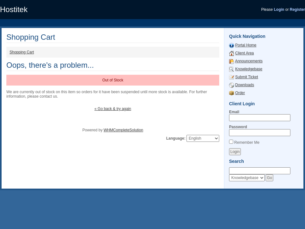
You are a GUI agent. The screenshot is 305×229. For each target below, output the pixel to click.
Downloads (244, 85)
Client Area (244, 53)
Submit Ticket (246, 77)
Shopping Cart (22, 52)
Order (240, 93)
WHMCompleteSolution (123, 130)
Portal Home (245, 45)
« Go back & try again (112, 109)
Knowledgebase (248, 69)
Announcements (249, 61)
